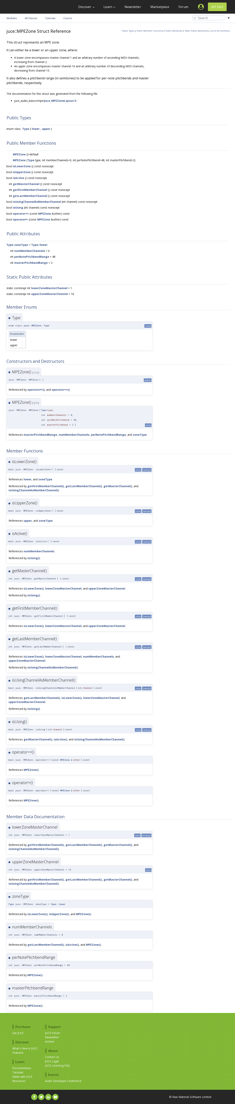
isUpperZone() (59, 914)
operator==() (61, 389)
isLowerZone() (34, 588)
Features (17, 1052)
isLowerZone (22, 166)
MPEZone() (31, 770)
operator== (21, 213)
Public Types (128, 30)
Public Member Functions (150, 30)
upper (46, 129)
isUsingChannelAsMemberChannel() (34, 490)
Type (25, 129)
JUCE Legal (52, 1061)
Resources (19, 1081)
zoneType (21, 245)
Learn (107, 7)
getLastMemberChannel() (83, 486)
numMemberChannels (29, 251)
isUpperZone (22, 172)
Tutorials (17, 1072)
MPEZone (19, 154)
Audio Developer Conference (63, 1081)
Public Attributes (173, 30)
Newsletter (133, 7)
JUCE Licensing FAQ (57, 1065)
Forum (183, 7)
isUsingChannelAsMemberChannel (37, 202)
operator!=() (36, 389)
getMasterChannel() (117, 486)
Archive (49, 1041)
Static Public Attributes (196, 30)
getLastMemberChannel (30, 196)
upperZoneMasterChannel (49, 294)
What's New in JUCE (24, 1048)
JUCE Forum (52, 1033)
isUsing (18, 207)
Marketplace (159, 7)
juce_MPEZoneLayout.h (60, 101)
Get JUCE (217, 7)
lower (36, 129)
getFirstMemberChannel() (45, 486)
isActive (18, 178)
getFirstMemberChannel (30, 190)
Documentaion (21, 1068)
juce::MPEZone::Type (36, 325)
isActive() (60, 739)
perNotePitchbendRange (31, 257)
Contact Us (52, 1057)
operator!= (20, 219)
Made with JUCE (22, 1076)
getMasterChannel (26, 184)
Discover (84, 7)
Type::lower (39, 245)
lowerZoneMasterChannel (49, 288)
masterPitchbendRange (31, 263)
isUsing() (33, 558)
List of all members (220, 30)
